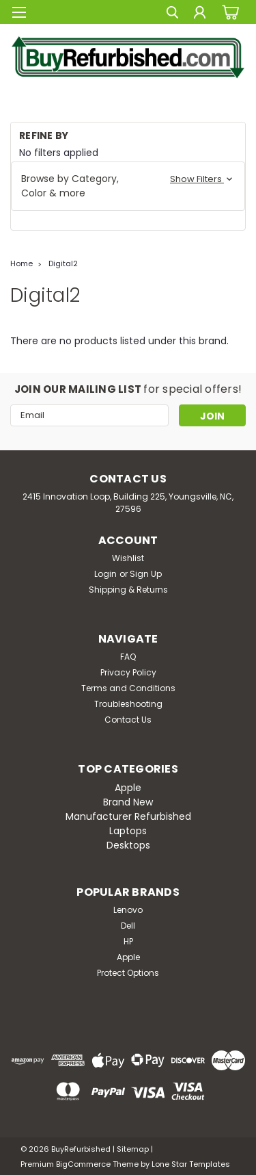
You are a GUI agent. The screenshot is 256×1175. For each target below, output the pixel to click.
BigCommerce (83, 1164)
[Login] (199, 14)
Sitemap (133, 1149)
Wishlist (128, 558)
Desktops (128, 845)
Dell (128, 925)
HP (128, 941)
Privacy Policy (128, 672)
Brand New (128, 802)
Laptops (128, 831)
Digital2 (63, 263)
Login (105, 574)
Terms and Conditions (128, 688)
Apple (128, 788)
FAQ (128, 656)
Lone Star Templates (191, 1164)
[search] (172, 14)
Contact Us (128, 719)
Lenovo (128, 910)
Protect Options (128, 973)
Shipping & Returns (128, 589)
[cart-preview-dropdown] (228, 12)
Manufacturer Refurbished (128, 816)
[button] (128, 186)
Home (21, 263)
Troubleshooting (128, 704)
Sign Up (146, 574)
